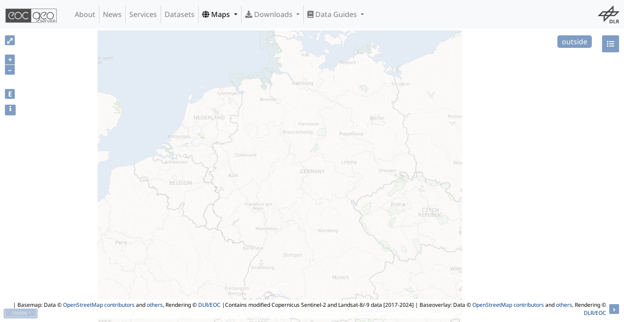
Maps (217, 14)
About (85, 14)
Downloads (269, 14)
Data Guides (333, 14)
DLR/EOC (209, 305)
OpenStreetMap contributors (99, 305)
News (112, 14)
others (155, 305)
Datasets (180, 14)
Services (143, 14)
